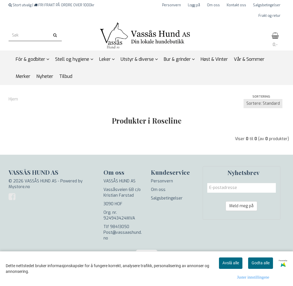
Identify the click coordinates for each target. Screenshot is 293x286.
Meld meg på (241, 206)
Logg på (194, 5)
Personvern (171, 5)
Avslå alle (230, 263)
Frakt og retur (269, 15)
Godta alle (261, 263)
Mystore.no (19, 187)
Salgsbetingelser (266, 5)
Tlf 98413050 (116, 226)
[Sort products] (263, 103)
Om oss (213, 5)
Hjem (13, 99)
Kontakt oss (236, 5)
